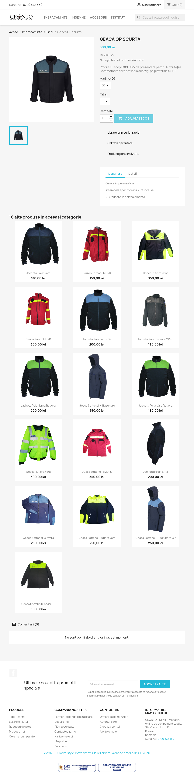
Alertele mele (108, 731)
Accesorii (98, 17)
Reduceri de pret (20, 726)
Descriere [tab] (115, 174)
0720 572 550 (32, 5)
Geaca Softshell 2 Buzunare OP (156, 538)
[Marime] (105, 85)
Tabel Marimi (17, 717)
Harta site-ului (63, 736)
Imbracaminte (56, 17)
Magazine (60, 741)
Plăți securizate (64, 726)
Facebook (13, 673)
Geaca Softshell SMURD (97, 471)
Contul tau (109, 710)
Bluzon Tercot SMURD (97, 273)
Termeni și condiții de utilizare (73, 717)
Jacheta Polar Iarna (155, 471)
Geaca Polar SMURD (38, 339)
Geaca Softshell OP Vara (38, 538)
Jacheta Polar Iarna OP (96, 339)
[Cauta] (160, 17)
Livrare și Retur (18, 721)
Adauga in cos (133, 118)
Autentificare (108, 721)
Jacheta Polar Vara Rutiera (155, 405)
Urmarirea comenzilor (114, 717)
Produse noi (17, 731)
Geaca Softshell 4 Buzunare (97, 405)
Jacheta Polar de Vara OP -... (155, 339)
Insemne (79, 17)
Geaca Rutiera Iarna (155, 273)
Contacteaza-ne (65, 731)
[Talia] (105, 101)
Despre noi (61, 721)
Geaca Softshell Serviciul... (38, 604)
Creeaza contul (110, 726)
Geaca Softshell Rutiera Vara (97, 538)
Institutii (118, 17)
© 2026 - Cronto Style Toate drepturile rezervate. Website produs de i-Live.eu (97, 753)
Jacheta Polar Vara (38, 273)
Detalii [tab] (132, 174)
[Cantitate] (104, 118)
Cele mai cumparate (22, 736)
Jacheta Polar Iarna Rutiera (38, 405)
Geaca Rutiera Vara (38, 471)
